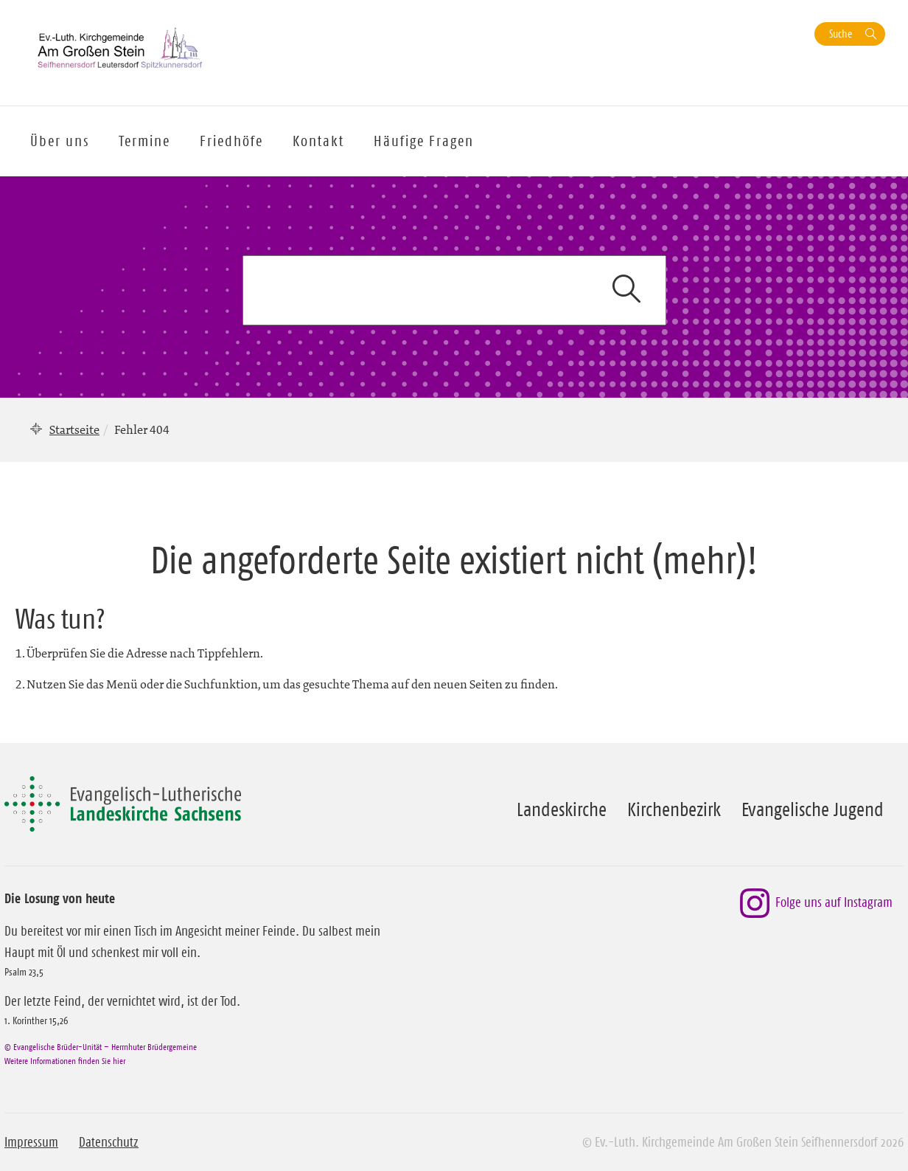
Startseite (74, 429)
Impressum (31, 1142)
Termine (144, 141)
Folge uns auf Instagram (816, 903)
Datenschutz (109, 1142)
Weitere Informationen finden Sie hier (64, 1060)
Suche (840, 34)
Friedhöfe (231, 141)
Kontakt (318, 141)
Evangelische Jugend (812, 809)
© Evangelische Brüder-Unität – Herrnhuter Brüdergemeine (100, 1046)
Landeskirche (562, 809)
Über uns (59, 141)
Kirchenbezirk (674, 809)
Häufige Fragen (424, 141)
